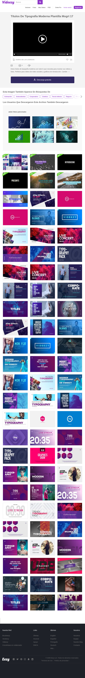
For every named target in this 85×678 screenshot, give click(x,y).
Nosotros (77, 636)
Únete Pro (58, 7)
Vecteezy (5, 639)
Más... (52, 648)
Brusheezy (6, 636)
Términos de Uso (47, 660)
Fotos (34, 7)
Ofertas (36, 636)
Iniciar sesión (67, 7)
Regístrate (78, 7)
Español (53, 639)
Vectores (27, 7)
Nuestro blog (78, 642)
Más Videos (41, 7)
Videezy (5, 642)
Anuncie (36, 639)
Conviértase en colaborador (12, 645)
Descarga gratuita (44, 80)
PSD (49, 7)
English (53, 636)
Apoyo (35, 642)
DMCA (35, 645)
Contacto (77, 645)
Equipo (76, 639)
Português (54, 642)
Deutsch (53, 645)
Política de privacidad (61, 660)
